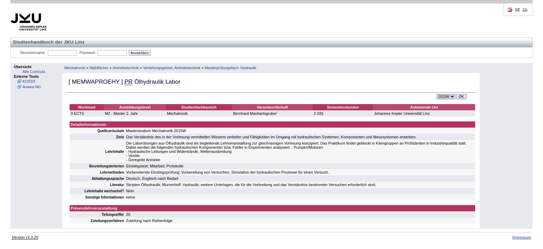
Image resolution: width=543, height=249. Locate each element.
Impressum (521, 237)
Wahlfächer (98, 68)
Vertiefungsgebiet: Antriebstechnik (172, 68)
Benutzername (32, 52)
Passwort (87, 52)
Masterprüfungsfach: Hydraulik (230, 68)
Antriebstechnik (126, 68)
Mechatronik (74, 68)
